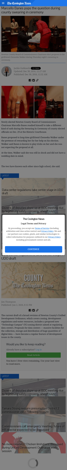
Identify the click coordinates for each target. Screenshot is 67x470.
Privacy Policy (47, 231)
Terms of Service (42, 228)
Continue (33, 249)
